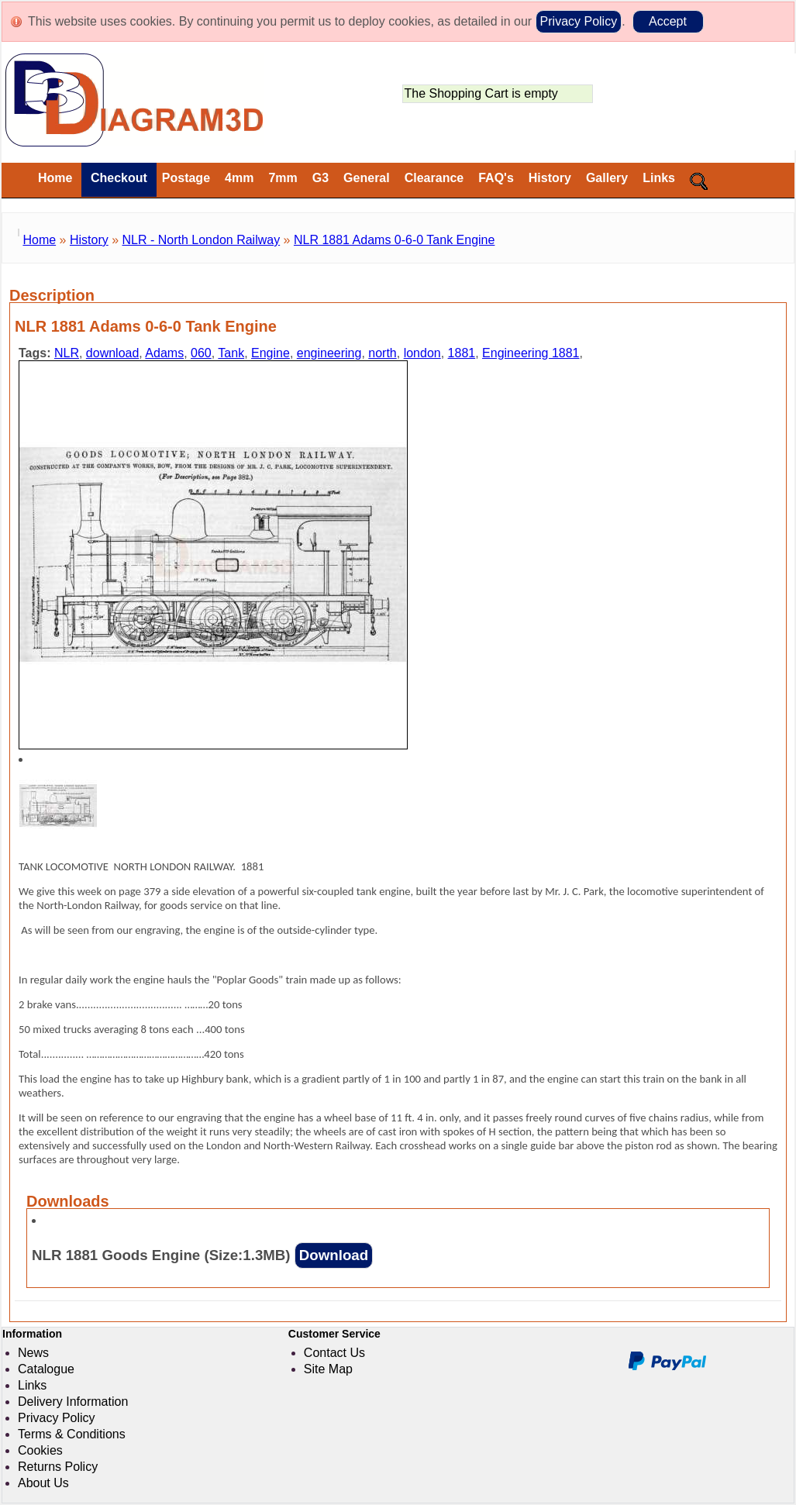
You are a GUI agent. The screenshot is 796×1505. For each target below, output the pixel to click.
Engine (270, 353)
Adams (164, 353)
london (422, 353)
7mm (282, 177)
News (33, 1352)
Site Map (328, 1369)
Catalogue (46, 1369)
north (382, 353)
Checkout (116, 177)
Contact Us (334, 1352)
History (550, 177)
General (366, 177)
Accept (668, 21)
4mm (239, 177)
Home (55, 177)
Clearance (434, 177)
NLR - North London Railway (201, 239)
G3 (320, 177)
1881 (462, 353)
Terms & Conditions (72, 1434)
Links (659, 177)
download (113, 353)
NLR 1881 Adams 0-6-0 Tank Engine (394, 239)
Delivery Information (73, 1401)
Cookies (40, 1450)
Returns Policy (58, 1466)
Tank (231, 353)
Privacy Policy (579, 21)
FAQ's (496, 177)
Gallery (607, 177)
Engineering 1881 (530, 353)
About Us (43, 1483)
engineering (329, 353)
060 (201, 353)
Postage (186, 177)
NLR (66, 353)
